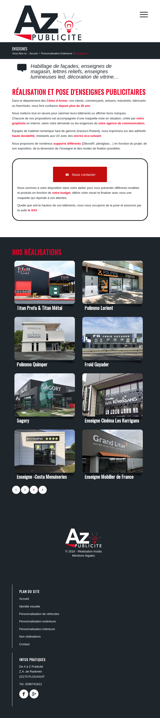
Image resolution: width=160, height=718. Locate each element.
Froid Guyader (97, 364)
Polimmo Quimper (32, 364)
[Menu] (141, 14)
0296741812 (33, 684)
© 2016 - (71, 551)
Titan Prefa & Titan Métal (39, 307)
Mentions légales (83, 555)
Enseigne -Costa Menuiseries (42, 476)
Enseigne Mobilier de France (109, 476)
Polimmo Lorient (99, 307)
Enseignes (19, 49)
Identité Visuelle (29, 606)
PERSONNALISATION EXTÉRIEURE (37, 621)
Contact (24, 644)
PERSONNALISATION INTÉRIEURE (37, 629)
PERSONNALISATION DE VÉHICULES (39, 614)
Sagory (23, 420)
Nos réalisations (30, 636)
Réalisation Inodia (90, 551)
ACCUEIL (24, 598)
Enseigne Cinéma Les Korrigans (112, 420)
